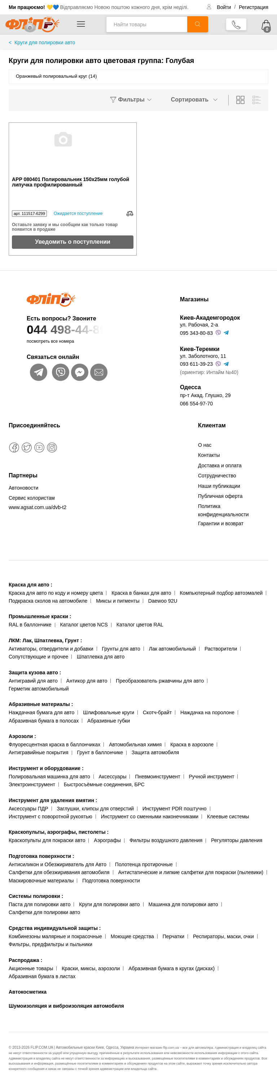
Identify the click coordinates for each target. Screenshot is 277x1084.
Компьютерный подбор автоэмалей (221, 593)
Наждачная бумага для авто (41, 712)
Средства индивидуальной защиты (55, 928)
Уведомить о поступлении (72, 242)
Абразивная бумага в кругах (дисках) (171, 968)
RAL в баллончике (30, 625)
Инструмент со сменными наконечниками (149, 816)
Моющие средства (132, 936)
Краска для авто (30, 585)
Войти (224, 7)
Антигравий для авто (33, 681)
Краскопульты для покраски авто (47, 840)
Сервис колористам (32, 498)
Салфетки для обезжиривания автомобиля (59, 872)
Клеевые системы (228, 816)
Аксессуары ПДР (28, 808)
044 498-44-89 (89, 329)
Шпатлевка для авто (100, 657)
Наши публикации (219, 486)
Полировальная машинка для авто (49, 776)
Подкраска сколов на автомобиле (48, 601)
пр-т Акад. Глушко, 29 (205, 395)
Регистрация (253, 7)
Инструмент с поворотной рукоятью (50, 816)
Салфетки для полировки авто (44, 912)
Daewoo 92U (162, 601)
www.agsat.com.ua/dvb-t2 (37, 507)
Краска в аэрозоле (192, 744)
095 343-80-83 (196, 333)
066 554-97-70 (196, 403)
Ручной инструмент (211, 776)
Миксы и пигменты (118, 601)
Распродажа (25, 960)
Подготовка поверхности (41, 856)
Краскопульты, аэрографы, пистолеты (59, 832)
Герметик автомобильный (39, 689)
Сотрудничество (217, 475)
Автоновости (23, 488)
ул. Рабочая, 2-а (199, 325)
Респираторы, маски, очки (223, 936)
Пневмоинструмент (157, 776)
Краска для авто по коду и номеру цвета (56, 593)
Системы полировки (36, 896)
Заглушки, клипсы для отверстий (95, 808)
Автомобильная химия (135, 744)
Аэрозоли (22, 736)
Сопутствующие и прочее (38, 657)
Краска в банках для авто (141, 593)
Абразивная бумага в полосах (44, 721)
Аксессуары (113, 776)
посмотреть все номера (50, 341)
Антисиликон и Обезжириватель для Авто (57, 864)
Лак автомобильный (172, 649)
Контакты (209, 455)
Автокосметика (28, 992)
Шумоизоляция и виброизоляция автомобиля (66, 1006)
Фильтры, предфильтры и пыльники (50, 944)
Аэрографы (107, 840)
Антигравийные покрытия (39, 752)
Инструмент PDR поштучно (174, 808)
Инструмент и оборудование (46, 768)
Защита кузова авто (35, 672)
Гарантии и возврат (220, 523)
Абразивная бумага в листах (42, 976)
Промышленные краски (40, 616)
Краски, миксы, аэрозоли (91, 968)
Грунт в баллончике (100, 752)
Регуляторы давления (236, 840)
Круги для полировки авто (109, 904)
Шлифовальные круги (108, 712)
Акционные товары (31, 968)
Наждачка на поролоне (207, 712)
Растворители (221, 649)
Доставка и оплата (220, 465)
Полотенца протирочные (144, 864)
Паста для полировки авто (39, 904)
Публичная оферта (220, 496)
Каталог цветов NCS (84, 625)
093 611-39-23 (196, 364)
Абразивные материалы (41, 704)
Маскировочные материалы (41, 880)
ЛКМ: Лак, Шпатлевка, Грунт (45, 640)
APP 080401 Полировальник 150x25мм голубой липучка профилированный (70, 182)
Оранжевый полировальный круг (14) (56, 76)
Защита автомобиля (155, 752)
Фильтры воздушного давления (166, 840)
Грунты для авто (121, 649)
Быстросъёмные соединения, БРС (104, 784)
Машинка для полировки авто (183, 904)
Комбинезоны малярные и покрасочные (55, 936)
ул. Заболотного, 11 (203, 356)
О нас (204, 445)
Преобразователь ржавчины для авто (160, 681)
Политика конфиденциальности (223, 510)
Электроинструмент (32, 784)
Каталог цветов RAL (139, 625)
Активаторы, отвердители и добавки (51, 649)
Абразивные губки (108, 721)
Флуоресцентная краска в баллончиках (54, 744)
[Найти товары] (146, 24)
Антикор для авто (86, 681)
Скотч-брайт (157, 712)
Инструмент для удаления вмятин (53, 800)
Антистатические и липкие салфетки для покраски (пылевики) (190, 872)
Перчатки (173, 936)
